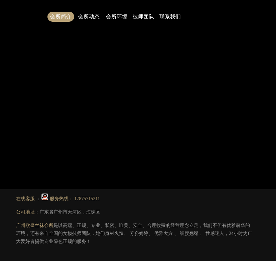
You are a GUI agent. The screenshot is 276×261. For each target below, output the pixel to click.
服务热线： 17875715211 (70, 198)
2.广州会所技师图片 (211, 103)
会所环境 (116, 16)
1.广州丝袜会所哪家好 (164, 103)
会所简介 (61, 16)
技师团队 (143, 16)
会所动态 (89, 16)
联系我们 (170, 16)
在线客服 (26, 198)
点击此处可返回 (167, 87)
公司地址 (25, 212)
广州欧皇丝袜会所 (34, 225)
